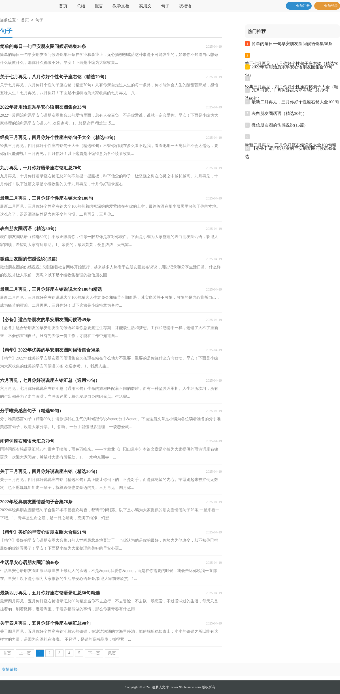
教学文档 (120, 6)
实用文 (145, 6)
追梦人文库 (160, 687)
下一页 (94, 653)
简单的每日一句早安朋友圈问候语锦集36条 (292, 43)
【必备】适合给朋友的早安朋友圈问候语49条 (294, 148)
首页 (63, 6)
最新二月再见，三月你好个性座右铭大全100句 (295, 102)
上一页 (25, 653)
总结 (81, 6)
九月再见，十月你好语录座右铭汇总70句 (290, 90)
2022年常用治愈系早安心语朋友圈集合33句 (292, 67)
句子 (165, 6)
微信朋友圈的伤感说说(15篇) (278, 125)
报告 (99, 6)
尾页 (112, 653)
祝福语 (185, 6)
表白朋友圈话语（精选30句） (279, 113)
